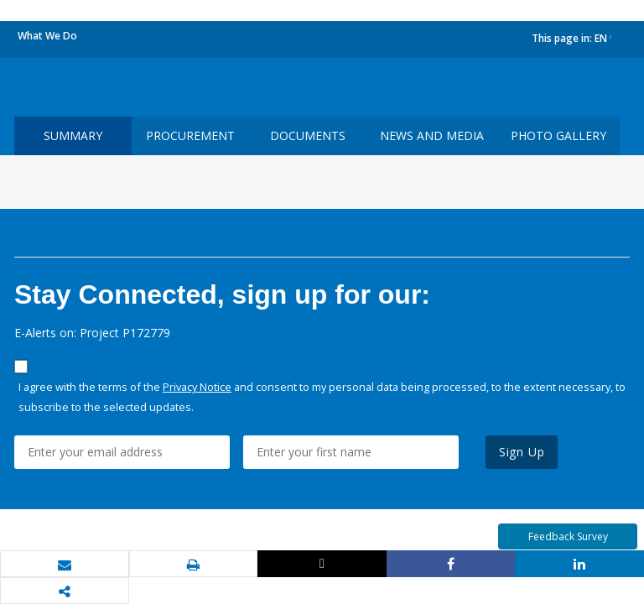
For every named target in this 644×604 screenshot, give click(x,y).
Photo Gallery (558, 135)
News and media (432, 135)
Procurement (190, 135)
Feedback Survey (568, 536)
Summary (73, 135)
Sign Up (522, 452)
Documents (307, 135)
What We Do (47, 36)
